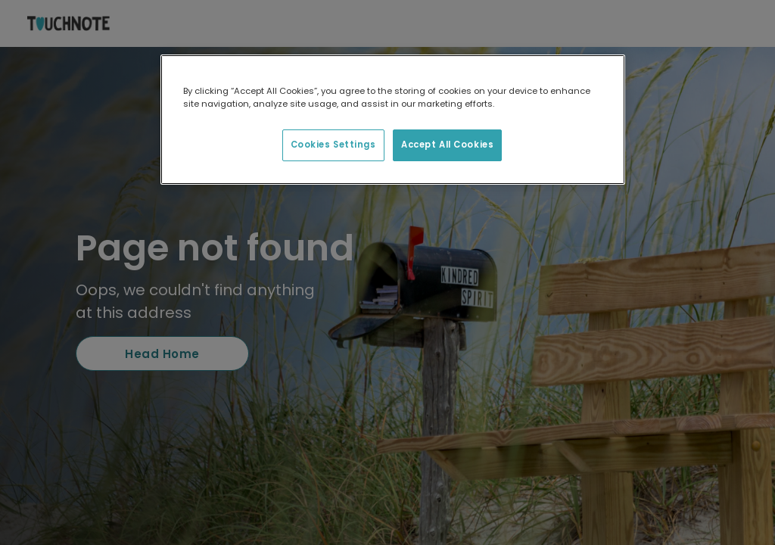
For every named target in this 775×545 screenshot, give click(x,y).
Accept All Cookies (447, 145)
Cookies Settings (333, 145)
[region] (392, 119)
